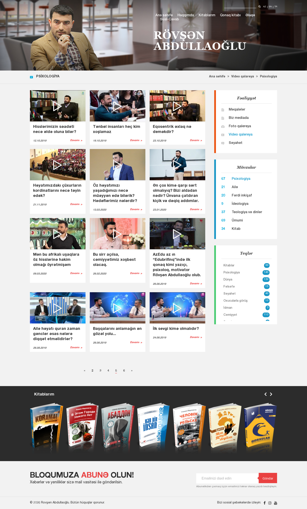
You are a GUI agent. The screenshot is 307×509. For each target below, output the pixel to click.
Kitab (236, 229)
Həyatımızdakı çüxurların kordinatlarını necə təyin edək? (57, 191)
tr (276, 7)
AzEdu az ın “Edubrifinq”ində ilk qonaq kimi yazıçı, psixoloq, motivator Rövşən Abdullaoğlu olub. (177, 265)
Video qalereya (240, 135)
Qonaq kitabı (230, 15)
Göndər (266, 478)
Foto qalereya (240, 126)
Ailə (235, 187)
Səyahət (235, 143)
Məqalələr (237, 110)
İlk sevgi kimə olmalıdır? (176, 329)
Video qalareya (242, 76)
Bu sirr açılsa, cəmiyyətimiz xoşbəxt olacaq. (114, 260)
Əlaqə (250, 15)
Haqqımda (185, 15)
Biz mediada (239, 118)
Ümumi (237, 221)
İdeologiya (240, 204)
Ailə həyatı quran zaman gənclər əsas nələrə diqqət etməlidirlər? (56, 334)
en (270, 7)
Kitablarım (207, 15)
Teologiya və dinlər (247, 212)
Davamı (74, 140)
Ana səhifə (164, 15)
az (264, 7)
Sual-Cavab (169, 19)
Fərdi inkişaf (242, 196)
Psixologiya (268, 76)
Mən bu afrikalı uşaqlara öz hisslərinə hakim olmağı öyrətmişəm (56, 260)
